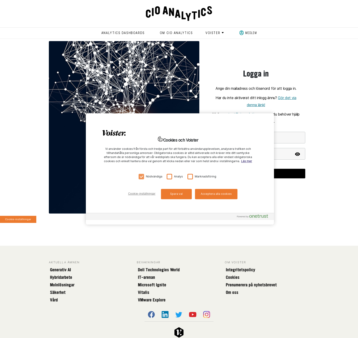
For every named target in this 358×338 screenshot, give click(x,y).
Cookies (233, 277)
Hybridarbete (61, 277)
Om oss (232, 292)
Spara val (176, 193)
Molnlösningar (62, 285)
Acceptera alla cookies (216, 193)
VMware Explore (152, 300)
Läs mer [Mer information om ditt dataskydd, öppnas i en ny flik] (246, 161)
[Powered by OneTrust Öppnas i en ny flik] (254, 217)
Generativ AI (60, 270)
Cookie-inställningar (18, 219)
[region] (180, 168)
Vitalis (143, 292)
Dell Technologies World (159, 270)
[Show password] (297, 154)
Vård (54, 300)
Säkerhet (58, 292)
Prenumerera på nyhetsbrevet (251, 285)
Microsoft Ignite (152, 285)
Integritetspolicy (240, 270)
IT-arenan (146, 277)
